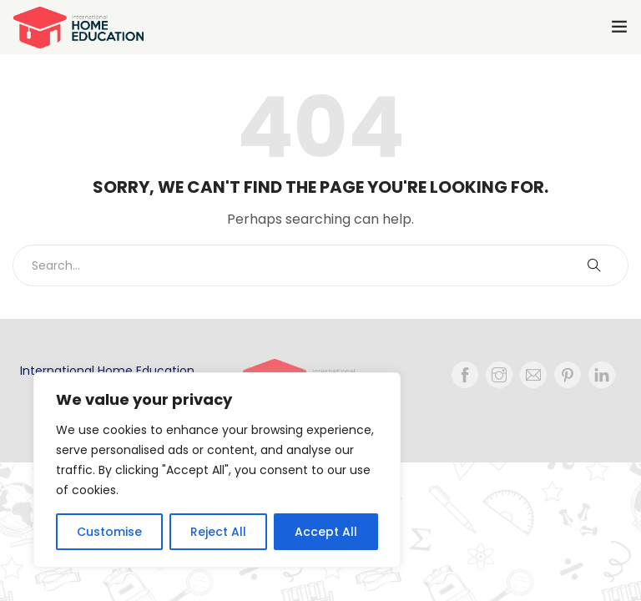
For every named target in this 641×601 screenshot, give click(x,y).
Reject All (218, 531)
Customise (109, 531)
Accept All (326, 531)
